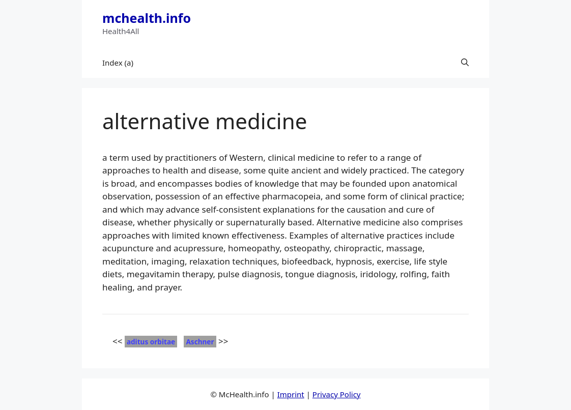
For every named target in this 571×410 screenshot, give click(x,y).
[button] (465, 62)
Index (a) (117, 62)
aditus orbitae (151, 341)
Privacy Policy (336, 394)
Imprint (290, 394)
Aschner (200, 341)
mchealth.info (146, 17)
